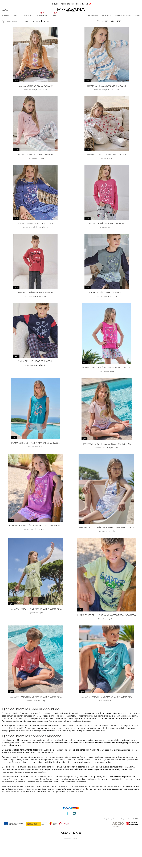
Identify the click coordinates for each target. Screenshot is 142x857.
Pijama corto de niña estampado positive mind (106, 444)
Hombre (5, 15)
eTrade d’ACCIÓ (133, 819)
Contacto (106, 15)
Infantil (28, 15)
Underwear (42, 15)
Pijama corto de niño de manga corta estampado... (35, 697)
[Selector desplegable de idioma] (6, 10)
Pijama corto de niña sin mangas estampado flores (106, 527)
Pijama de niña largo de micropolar (106, 86)
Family (55, 15)
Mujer (16, 15)
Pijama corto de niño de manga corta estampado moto (106, 615)
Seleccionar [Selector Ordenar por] (125, 20)
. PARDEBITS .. (75, 838)
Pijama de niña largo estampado (35, 155)
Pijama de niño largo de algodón (106, 292)
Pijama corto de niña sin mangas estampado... (106, 367)
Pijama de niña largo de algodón (35, 86)
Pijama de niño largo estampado (35, 292)
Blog (137, 15)
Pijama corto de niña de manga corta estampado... (35, 525)
